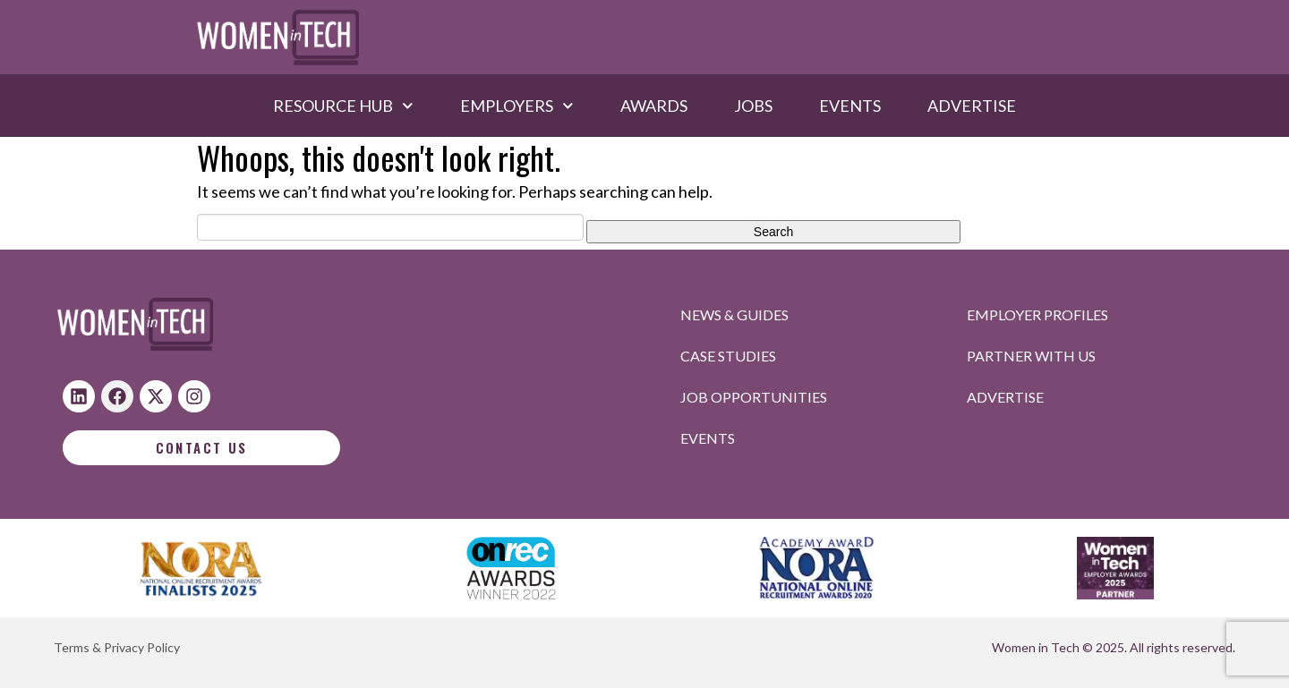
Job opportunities (753, 396)
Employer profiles (1037, 314)
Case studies (728, 355)
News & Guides (734, 314)
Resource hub (343, 106)
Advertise (971, 106)
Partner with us (1031, 355)
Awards (653, 106)
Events (850, 106)
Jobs (753, 106)
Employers (517, 106)
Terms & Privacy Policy (117, 647)
